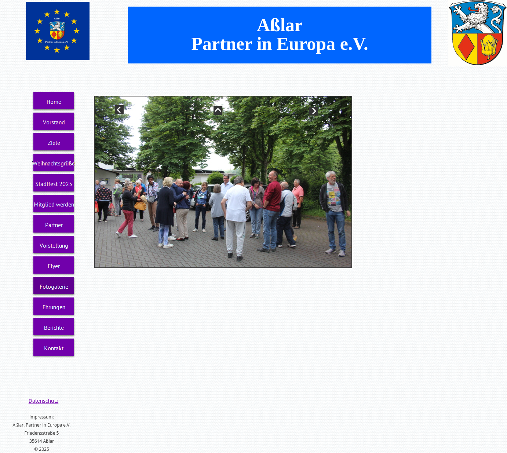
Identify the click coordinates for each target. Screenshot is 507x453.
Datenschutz (43, 400)
